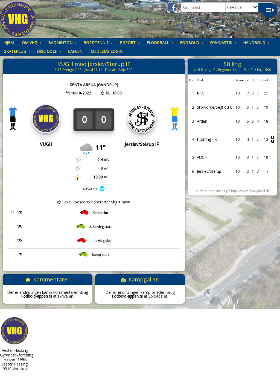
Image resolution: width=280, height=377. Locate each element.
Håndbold (255, 42)
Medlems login (106, 51)
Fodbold (191, 42)
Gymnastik (222, 42)
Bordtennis (97, 42)
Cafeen (75, 51)
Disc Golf (48, 51)
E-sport (128, 42)
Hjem (9, 42)
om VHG (31, 42)
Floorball (159, 42)
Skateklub (16, 51)
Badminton (61, 42)
